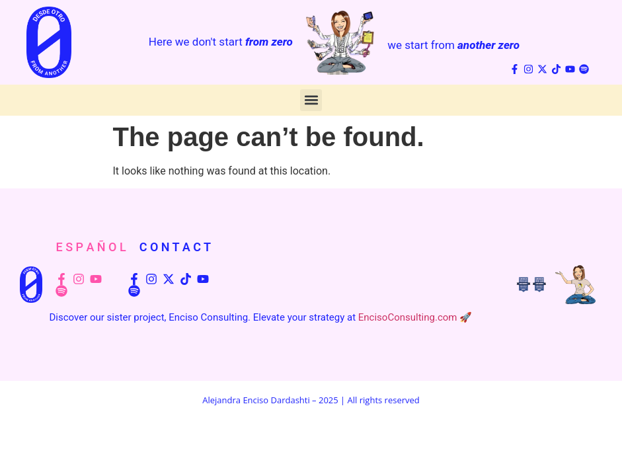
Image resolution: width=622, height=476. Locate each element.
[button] (311, 100)
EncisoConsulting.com (407, 317)
